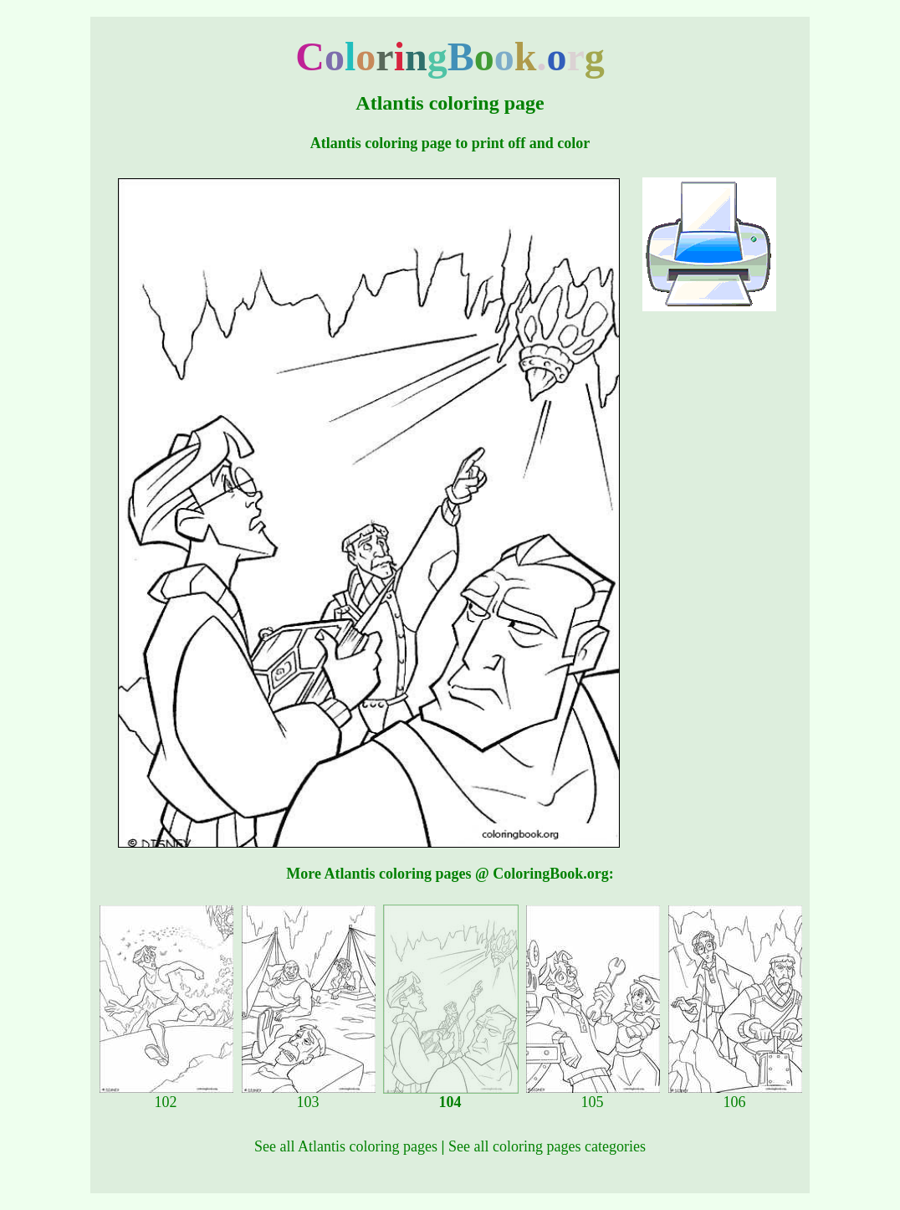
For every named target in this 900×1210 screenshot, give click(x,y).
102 (166, 1095)
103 (308, 1095)
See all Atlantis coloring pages (345, 1146)
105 (593, 1095)
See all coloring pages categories (547, 1146)
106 (735, 1095)
